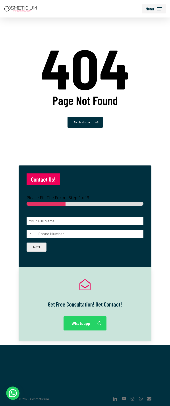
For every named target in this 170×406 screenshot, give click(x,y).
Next (36, 247)
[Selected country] (30, 234)
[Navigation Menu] (154, 9)
